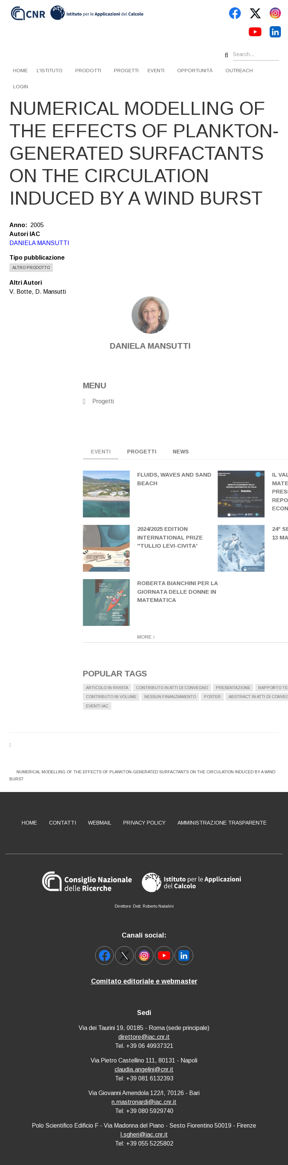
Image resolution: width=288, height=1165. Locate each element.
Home (29, 823)
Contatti (62, 823)
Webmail (99, 823)
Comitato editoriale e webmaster (144, 981)
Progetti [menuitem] (126, 70)
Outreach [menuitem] (239, 70)
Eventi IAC (252, 706)
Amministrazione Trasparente (222, 823)
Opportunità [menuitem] (195, 70)
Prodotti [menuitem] (88, 70)
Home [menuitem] (20, 70)
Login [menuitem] (20, 86)
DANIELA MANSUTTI (39, 243)
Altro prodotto (31, 267)
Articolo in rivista (262, 687)
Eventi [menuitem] (156, 70)
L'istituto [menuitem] (50, 70)
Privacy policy (144, 823)
